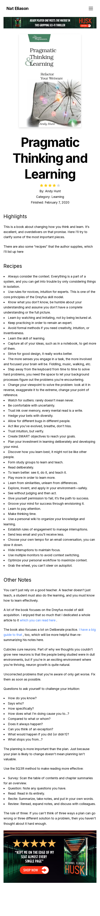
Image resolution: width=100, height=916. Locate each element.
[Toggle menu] (91, 8)
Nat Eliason (17, 8)
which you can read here (37, 620)
